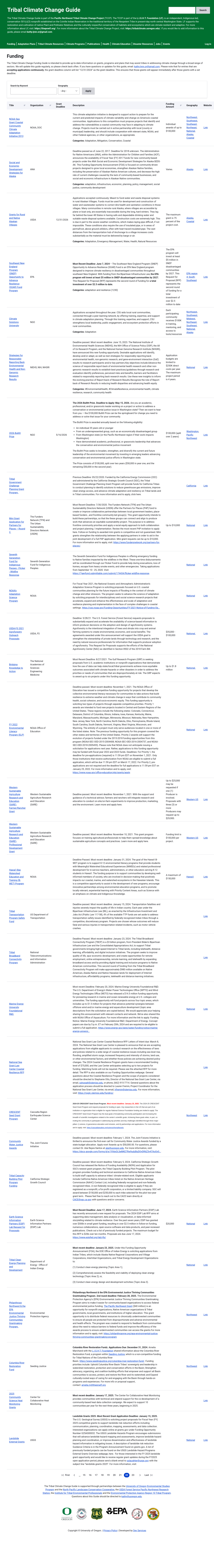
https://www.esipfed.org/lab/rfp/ (89, 1237)
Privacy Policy (110, 1530)
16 (91, 1475)
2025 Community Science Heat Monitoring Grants (16, 1400)
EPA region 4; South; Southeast (191, 277)
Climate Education (121, 44)
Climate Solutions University (14, 322)
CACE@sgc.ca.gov (82, 1199)
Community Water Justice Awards (16, 1144)
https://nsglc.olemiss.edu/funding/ (95, 1093)
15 (85, 1475)
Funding (11, 44)
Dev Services (139, 1530)
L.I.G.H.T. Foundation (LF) (150, 18)
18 (103, 1475)
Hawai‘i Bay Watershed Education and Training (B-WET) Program (16, 877)
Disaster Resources (143, 44)
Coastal (190, 138)
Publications (93, 44)
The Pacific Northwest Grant (118, 1306)
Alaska (189, 134)
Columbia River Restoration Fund (16, 1366)
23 (133, 1475)
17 (97, 1475)
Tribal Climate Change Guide (43, 10)
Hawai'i (190, 876)
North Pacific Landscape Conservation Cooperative (88, 1489)
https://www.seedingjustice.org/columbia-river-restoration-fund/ (112, 1361)
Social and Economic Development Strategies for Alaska (16, 169)
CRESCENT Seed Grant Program (14, 1115)
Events (166, 44)
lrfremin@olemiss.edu (126, 1089)
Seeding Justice (117, 1354)
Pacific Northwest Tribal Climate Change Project (79, 18)
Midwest (190, 318)
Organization (36, 105)
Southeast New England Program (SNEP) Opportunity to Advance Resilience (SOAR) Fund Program (17, 277)
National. (191, 633)
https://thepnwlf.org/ (45, 28)
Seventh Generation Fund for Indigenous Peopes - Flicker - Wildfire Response (17, 564)
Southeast (191, 124)
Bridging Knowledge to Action (16, 668)
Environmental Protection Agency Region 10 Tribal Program (141, 1493)
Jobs (158, 44)
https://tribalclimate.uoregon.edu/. (143, 28)
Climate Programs (75, 44)
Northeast (191, 127)
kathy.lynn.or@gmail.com (147, 66)
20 (115, 1475)
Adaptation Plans (26, 44)
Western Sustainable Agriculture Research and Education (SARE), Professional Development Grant (16, 838)
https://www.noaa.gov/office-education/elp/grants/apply (101, 772)
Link (205, 127)
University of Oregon (136, 1486)
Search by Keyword (19, 86)
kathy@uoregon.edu (131, 1496)
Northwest (191, 117)
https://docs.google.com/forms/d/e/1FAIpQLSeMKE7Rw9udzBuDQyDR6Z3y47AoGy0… (117, 1151)
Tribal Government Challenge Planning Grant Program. (16, 486)
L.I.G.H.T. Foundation (102, 1350)
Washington (192, 431)
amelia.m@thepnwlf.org (94, 1385)
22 (127, 1475)
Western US (192, 799)
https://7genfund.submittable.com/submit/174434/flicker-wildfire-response (111, 573)
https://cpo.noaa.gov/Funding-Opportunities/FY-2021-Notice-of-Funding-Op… (121, 607)
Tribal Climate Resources (51, 44)
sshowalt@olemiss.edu (91, 1082)
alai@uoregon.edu (115, 1148)
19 (109, 1475)
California (191, 485)
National (190, 131)
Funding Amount (170, 105)
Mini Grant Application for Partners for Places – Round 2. (17, 525)
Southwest (191, 120)
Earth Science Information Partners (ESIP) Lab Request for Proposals (17, 1224)
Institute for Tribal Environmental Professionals (78, 1493)
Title (11, 105)
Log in (208, 44)
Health (106, 44)
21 (121, 1475)
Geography (63, 86)
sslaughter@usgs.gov (138, 1460)
